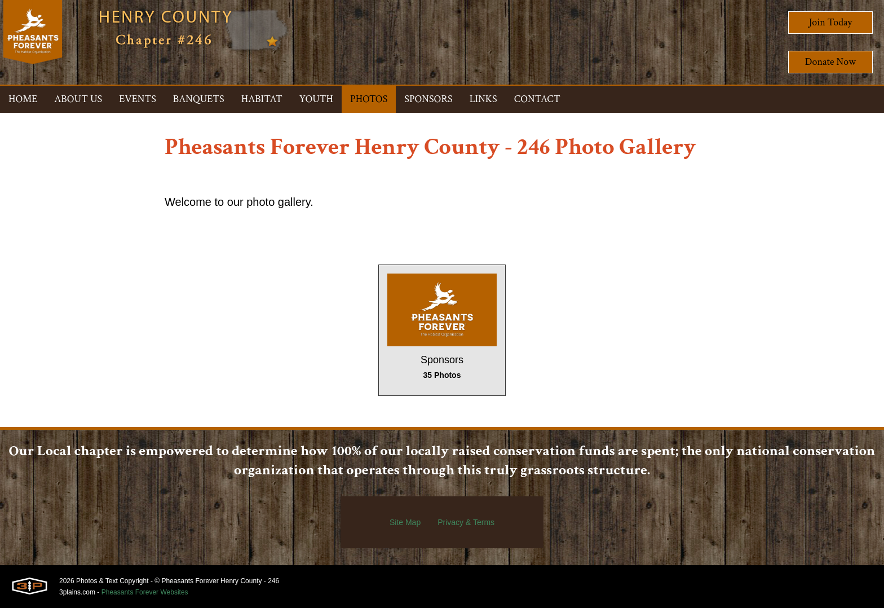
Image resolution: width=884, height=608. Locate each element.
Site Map (405, 522)
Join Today (830, 22)
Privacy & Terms (465, 522)
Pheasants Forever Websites (144, 592)
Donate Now (830, 61)
